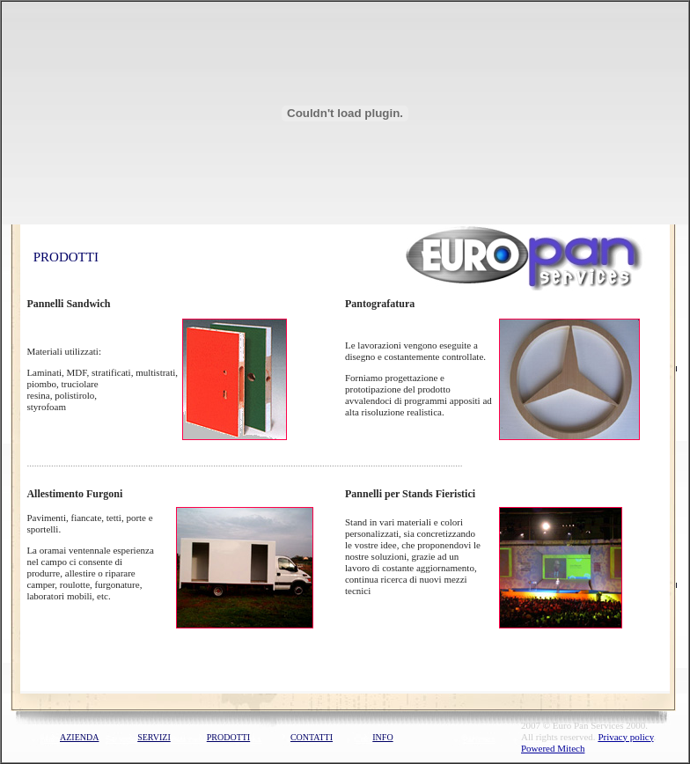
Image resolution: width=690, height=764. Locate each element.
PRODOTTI (228, 737)
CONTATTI (311, 737)
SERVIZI (154, 737)
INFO (382, 737)
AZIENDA (79, 737)
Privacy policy (625, 736)
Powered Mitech (552, 748)
